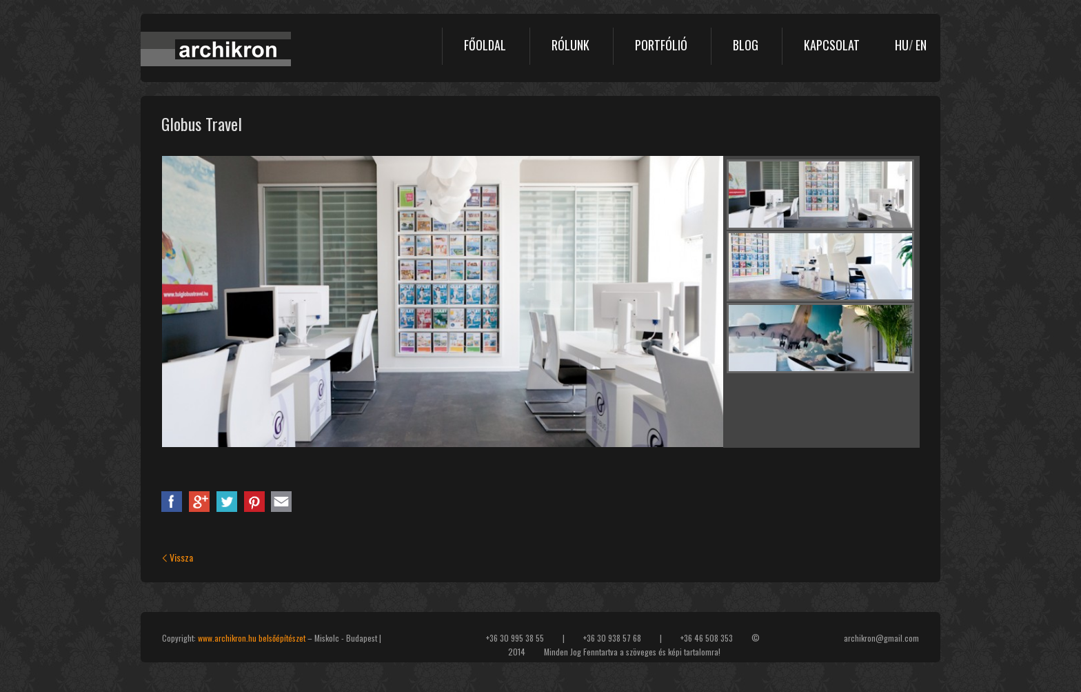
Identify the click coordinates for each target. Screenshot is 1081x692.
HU (902, 45)
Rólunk (570, 45)
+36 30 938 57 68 (612, 638)
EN (921, 45)
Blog (745, 45)
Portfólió (661, 45)
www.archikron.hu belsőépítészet (251, 638)
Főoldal (485, 45)
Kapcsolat (832, 45)
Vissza (177, 557)
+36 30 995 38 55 (515, 638)
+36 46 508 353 (706, 638)
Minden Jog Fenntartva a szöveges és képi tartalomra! (632, 652)
